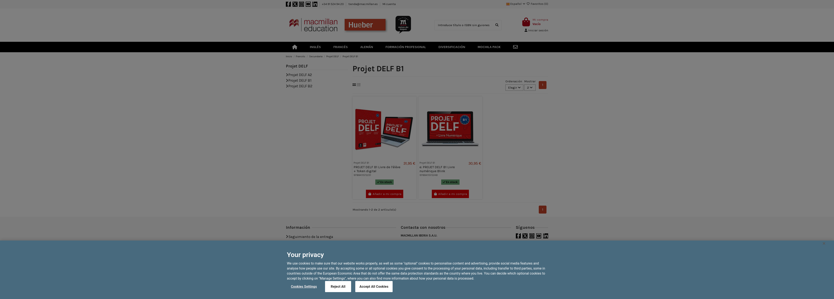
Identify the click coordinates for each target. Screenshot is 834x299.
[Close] (824, 256)
